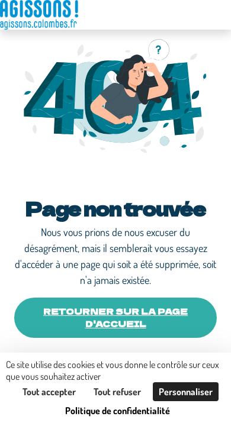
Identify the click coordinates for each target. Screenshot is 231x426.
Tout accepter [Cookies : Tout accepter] (49, 392)
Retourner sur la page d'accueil (115, 317)
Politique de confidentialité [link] (117, 411)
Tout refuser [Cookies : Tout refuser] (117, 392)
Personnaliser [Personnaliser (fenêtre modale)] (186, 392)
